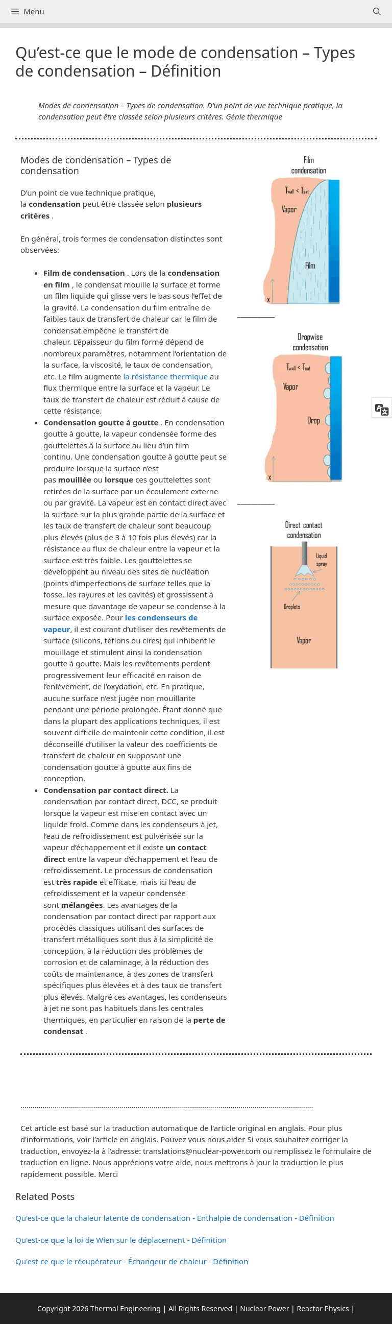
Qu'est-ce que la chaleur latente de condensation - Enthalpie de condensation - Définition (174, 1218)
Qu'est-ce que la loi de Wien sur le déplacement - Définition (121, 1240)
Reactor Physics (323, 1308)
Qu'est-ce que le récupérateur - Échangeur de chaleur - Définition (131, 1261)
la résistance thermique (165, 376)
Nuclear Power (264, 1308)
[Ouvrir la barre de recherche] (377, 11)
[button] (196, 1079)
